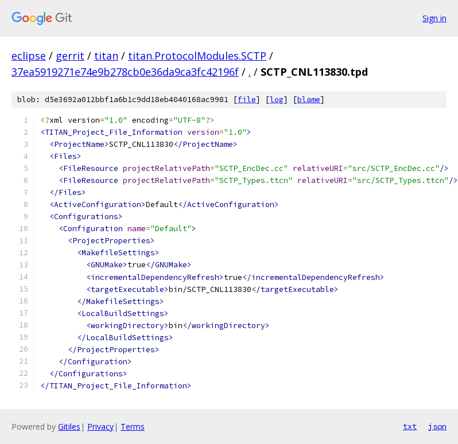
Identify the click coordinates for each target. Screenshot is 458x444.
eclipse (28, 56)
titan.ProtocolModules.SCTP (197, 56)
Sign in (434, 18)
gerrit (70, 56)
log (277, 99)
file (247, 99)
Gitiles (69, 426)
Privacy (100, 426)
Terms (133, 426)
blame (308, 99)
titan (106, 56)
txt (410, 426)
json (437, 426)
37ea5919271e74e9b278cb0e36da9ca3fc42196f (125, 72)
